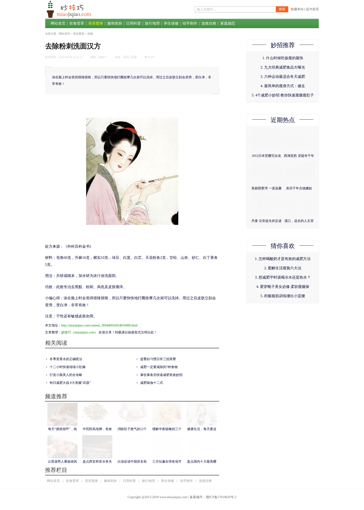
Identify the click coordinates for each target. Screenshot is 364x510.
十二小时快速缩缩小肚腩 (67, 367)
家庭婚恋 (227, 23)
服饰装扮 (114, 23)
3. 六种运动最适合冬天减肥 (282, 77)
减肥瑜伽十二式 (151, 383)
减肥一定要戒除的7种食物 (159, 367)
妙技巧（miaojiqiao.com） (79, 332)
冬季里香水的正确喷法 (66, 359)
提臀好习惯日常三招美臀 (158, 359)
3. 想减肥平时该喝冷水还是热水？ (283, 277)
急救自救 (209, 23)
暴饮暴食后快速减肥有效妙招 (161, 375)
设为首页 (312, 9)
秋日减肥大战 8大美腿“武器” (70, 383)
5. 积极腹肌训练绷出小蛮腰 (282, 296)
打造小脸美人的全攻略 (66, 375)
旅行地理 (152, 23)
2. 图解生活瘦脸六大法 (282, 268)
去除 (133, 57)
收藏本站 (297, 9)
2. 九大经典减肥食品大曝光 (282, 67)
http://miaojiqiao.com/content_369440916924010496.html (99, 325)
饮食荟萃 (76, 23)
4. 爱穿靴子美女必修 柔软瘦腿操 (282, 287)
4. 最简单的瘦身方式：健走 (282, 86)
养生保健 (171, 23)
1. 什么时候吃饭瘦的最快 (282, 58)
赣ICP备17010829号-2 (221, 497)
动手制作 (189, 23)
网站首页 (58, 23)
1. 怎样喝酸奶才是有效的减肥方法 (283, 259)
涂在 (126, 57)
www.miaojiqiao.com (173, 497)
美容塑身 (95, 23)
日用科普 (133, 23)
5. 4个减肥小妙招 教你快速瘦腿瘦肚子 (283, 95)
